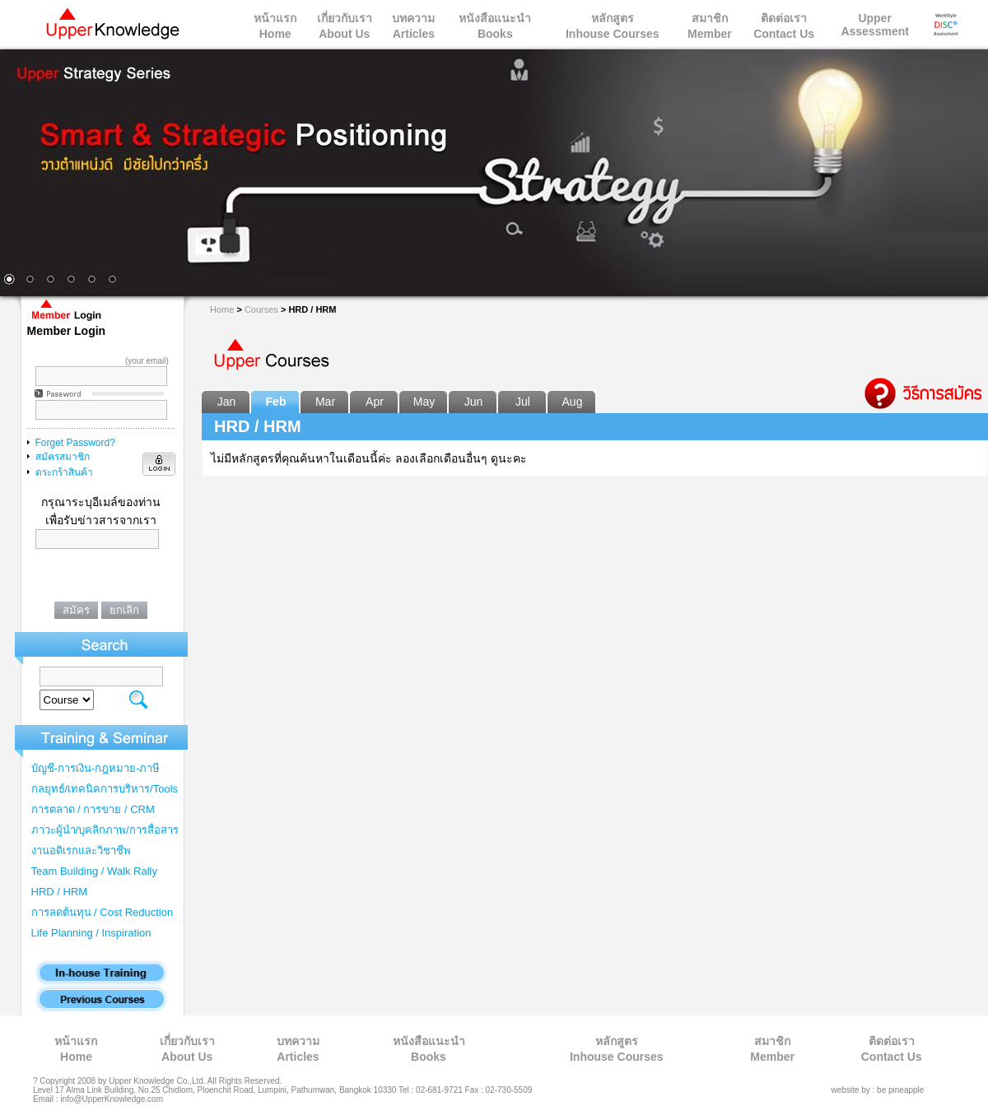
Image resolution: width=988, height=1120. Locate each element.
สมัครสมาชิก (62, 456)
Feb (276, 401)
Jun (473, 401)
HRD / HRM (59, 891)
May (424, 401)
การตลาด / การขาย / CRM (93, 809)
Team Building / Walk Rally (94, 871)
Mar (325, 401)
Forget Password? (75, 442)
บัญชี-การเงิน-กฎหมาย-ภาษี (96, 768)
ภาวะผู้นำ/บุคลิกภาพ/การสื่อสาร (105, 830)
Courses (261, 309)
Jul (522, 401)
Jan (226, 401)
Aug (572, 401)
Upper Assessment (875, 25)
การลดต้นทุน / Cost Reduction (102, 912)
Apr (375, 401)
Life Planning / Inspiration (91, 933)
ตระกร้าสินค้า (64, 472)
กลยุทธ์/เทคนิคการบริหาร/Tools (105, 789)
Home (222, 309)
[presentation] (103, 582)
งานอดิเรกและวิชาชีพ (81, 850)
